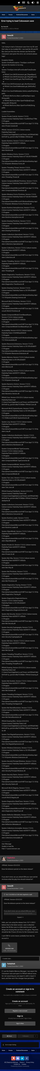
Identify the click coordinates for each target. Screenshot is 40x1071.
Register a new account (20, 1011)
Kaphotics (26, 894)
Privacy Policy (30, 1062)
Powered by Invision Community (20, 1066)
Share (9, 1036)
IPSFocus (15, 1062)
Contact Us (17, 1064)
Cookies (24, 1064)
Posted (15, 38)
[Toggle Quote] (5, 894)
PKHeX (16, 28)
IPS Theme (7, 1062)
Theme (22, 1062)
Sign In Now (20, 1023)
